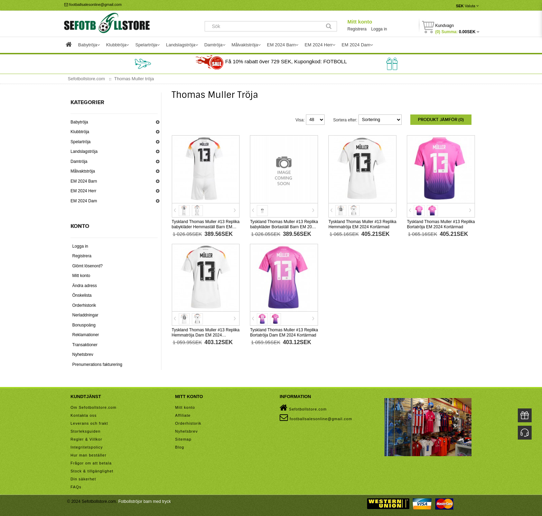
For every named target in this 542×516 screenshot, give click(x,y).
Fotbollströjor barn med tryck (144, 501)
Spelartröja (81, 141)
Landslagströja (84, 151)
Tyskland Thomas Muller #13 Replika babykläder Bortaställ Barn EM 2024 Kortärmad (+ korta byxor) (284, 226)
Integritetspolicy (87, 447)
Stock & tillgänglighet (92, 471)
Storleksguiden (86, 431)
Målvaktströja (83, 171)
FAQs (76, 487)
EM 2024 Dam (84, 201)
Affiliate (183, 415)
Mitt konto (359, 22)
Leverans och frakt (89, 423)
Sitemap (183, 439)
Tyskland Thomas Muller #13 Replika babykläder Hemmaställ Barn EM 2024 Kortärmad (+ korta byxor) (206, 226)
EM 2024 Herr (83, 190)
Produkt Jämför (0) (441, 119)
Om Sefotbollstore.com (93, 407)
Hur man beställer (88, 455)
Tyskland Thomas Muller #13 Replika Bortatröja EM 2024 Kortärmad (441, 224)
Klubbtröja (80, 131)
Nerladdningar (85, 315)
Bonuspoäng (83, 325)
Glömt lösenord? (87, 266)
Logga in (379, 29)
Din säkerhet (83, 479)
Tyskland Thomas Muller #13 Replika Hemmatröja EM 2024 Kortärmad (362, 224)
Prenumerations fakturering (97, 364)
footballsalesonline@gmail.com (93, 4)
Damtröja (79, 161)
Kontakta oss (84, 415)
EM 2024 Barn (84, 181)
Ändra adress (84, 285)
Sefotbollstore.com (303, 408)
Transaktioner (84, 344)
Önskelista (82, 295)
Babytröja (79, 122)
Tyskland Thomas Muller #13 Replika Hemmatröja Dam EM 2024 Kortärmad (206, 335)
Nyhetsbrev (82, 354)
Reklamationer (85, 334)
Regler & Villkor (86, 439)
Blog (179, 447)
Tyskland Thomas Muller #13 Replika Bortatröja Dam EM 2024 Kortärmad (284, 333)
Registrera (356, 29)
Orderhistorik (84, 305)
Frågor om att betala (91, 463)
